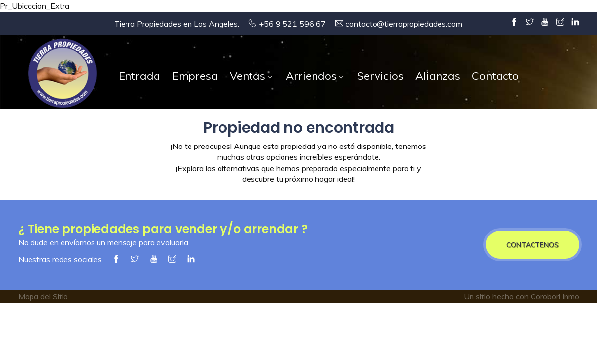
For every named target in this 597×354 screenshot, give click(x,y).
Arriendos (314, 76)
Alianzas (437, 76)
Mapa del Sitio (43, 296)
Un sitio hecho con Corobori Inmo (521, 296)
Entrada (139, 76)
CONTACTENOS (532, 244)
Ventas (250, 76)
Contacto (495, 76)
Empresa (195, 76)
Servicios (380, 76)
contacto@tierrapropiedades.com (404, 24)
